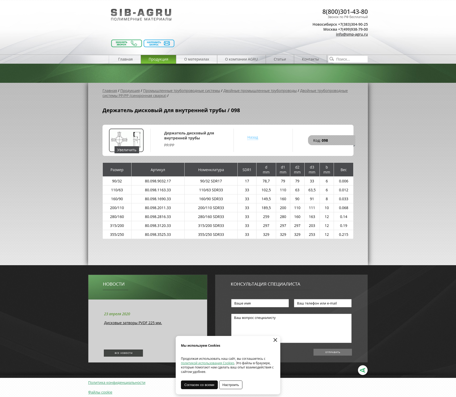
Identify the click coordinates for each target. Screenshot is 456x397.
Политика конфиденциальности (116, 382)
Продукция (158, 59)
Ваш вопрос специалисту (291, 328)
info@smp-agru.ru (352, 34)
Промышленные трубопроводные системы (181, 90)
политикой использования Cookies (207, 363)
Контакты (310, 59)
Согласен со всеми (199, 385)
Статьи (280, 59)
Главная (125, 59)
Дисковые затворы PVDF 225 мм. (133, 322)
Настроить (231, 385)
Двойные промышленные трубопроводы (260, 90)
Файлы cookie (100, 392)
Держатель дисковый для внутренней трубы (189, 135)
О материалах (196, 59)
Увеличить (126, 149)
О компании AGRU (241, 59)
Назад (252, 137)
